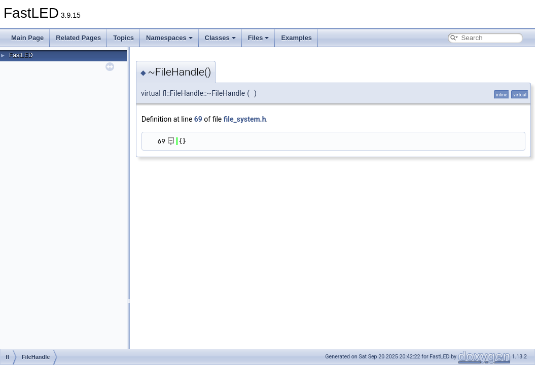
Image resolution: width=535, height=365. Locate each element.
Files (258, 38)
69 (198, 119)
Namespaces (169, 38)
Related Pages (78, 38)
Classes (220, 38)
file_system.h (245, 119)
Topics (123, 38)
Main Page (27, 38)
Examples (296, 38)
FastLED (21, 55)
